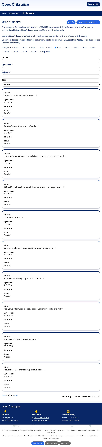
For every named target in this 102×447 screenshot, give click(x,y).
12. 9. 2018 (8, 163)
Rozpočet (45, 51)
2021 (85, 47)
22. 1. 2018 (8, 254)
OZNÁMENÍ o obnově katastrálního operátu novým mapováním (34, 187)
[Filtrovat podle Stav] (51, 84)
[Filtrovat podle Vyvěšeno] (51, 69)
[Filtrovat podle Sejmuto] (51, 76)
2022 (93, 47)
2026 (34, 51)
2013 (16, 47)
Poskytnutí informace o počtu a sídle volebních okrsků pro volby (35, 309)
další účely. (51, 433)
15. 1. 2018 (8, 193)
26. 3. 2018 (8, 346)
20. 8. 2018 (8, 315)
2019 (67, 47)
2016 (42, 47)
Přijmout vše (37, 443)
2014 (25, 47)
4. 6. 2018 (8, 102)
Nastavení (65, 443)
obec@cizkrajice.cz (41, 420)
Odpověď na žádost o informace (21, 95)
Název (5, 57)
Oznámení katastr (14, 217)
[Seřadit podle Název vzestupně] (9, 56)
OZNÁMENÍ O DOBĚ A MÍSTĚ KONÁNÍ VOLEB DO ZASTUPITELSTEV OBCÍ (35, 156)
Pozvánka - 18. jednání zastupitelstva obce (25, 370)
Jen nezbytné (52, 443)
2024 (16, 51)
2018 (59, 47)
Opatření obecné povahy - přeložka (22, 126)
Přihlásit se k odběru (88, 22)
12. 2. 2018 (8, 224)
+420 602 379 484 (41, 418)
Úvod (4, 13)
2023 (7, 51)
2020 (76, 47)
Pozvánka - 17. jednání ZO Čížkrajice (22, 339)
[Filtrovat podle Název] (51, 61)
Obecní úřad (14, 13)
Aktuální (7, 113)
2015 (33, 47)
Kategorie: (6, 47)
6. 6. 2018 (8, 133)
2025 (25, 51)
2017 (50, 47)
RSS (71, 22)
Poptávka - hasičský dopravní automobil (24, 278)
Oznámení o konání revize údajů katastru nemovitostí (30, 248)
